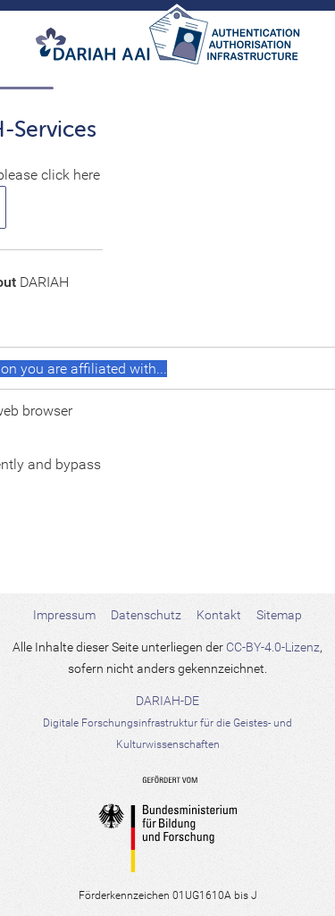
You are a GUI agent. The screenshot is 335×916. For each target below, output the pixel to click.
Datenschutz (146, 615)
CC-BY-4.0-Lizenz (273, 647)
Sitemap (279, 615)
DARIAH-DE (167, 722)
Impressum (64, 615)
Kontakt (219, 615)
